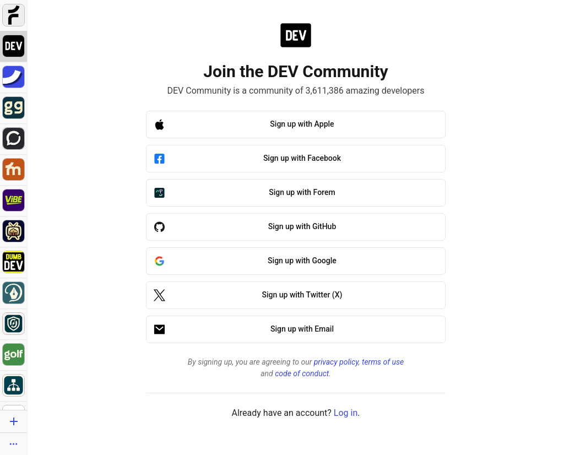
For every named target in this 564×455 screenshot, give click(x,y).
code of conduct (302, 373)
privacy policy (336, 362)
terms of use (383, 362)
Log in (345, 413)
